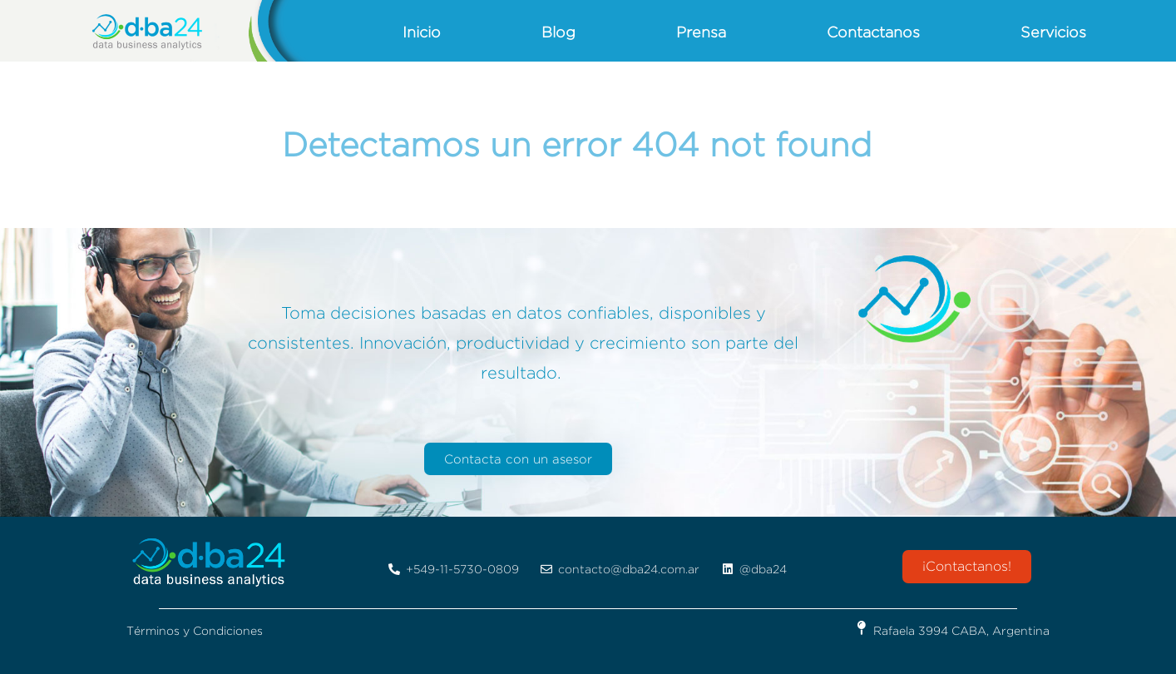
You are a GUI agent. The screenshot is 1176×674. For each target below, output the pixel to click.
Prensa (701, 32)
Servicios (1053, 32)
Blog (558, 32)
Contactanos (873, 32)
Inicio (422, 32)
